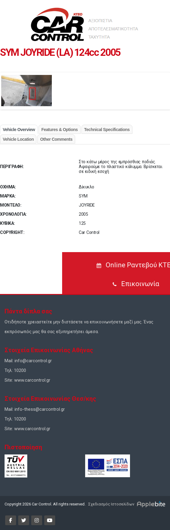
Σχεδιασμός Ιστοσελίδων (110, 504)
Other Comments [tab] (56, 139)
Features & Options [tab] (59, 129)
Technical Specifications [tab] (107, 129)
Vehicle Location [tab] (18, 139)
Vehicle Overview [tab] (19, 129)
